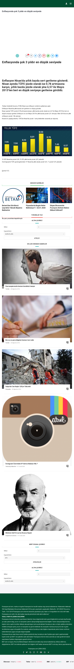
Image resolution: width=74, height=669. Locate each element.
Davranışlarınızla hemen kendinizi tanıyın (20, 286)
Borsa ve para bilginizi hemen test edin (19, 340)
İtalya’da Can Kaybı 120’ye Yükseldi (18, 386)
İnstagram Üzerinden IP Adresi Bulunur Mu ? (21, 464)
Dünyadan (8, 389)
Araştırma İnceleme (10, 535)
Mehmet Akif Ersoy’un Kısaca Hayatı (18, 533)
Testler (7, 289)
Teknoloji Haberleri (10, 466)
